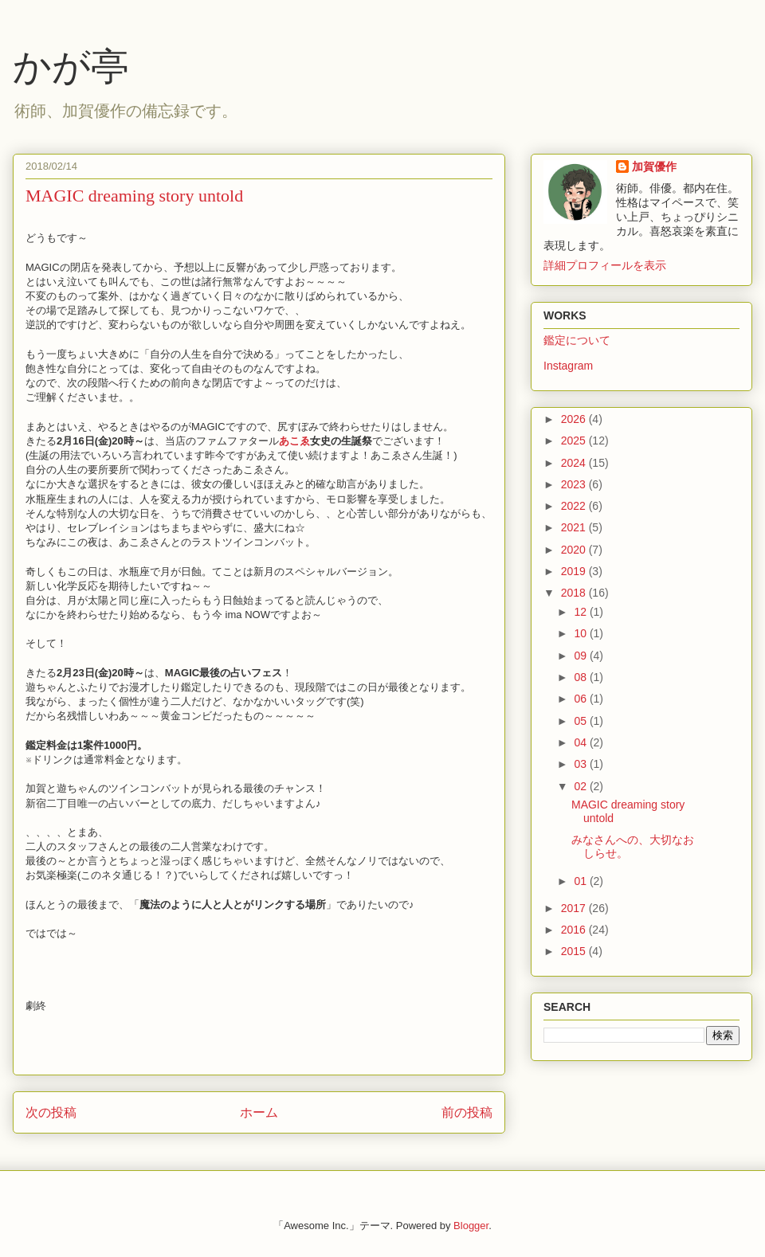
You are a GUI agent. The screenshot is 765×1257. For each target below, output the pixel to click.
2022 (575, 505)
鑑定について (576, 340)
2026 (575, 419)
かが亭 (71, 66)
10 (581, 633)
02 (581, 786)
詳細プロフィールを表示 (604, 265)
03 (581, 764)
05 (581, 721)
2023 (575, 484)
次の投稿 (51, 1112)
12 (581, 611)
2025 (575, 440)
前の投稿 (466, 1112)
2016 (575, 929)
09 (581, 655)
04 (581, 742)
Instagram (568, 365)
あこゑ (294, 441)
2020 (575, 549)
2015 (575, 951)
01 (581, 881)
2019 (575, 571)
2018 (575, 592)
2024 (575, 462)
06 (581, 698)
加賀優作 (654, 166)
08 (581, 677)
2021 (575, 527)
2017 (575, 908)
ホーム (259, 1112)
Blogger (470, 1226)
